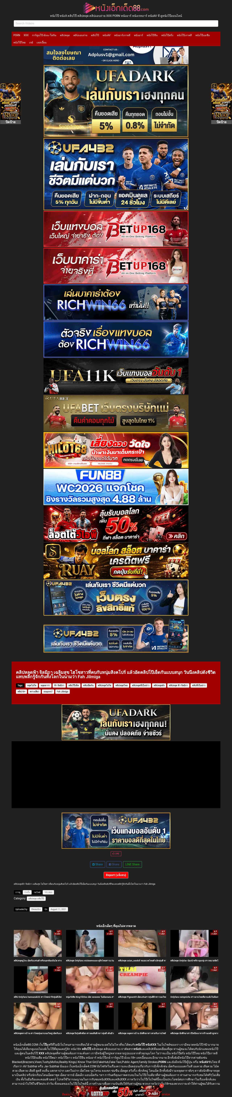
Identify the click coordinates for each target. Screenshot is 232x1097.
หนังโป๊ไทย (19, 42)
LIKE (116, 853)
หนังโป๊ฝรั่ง (167, 35)
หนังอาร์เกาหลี (122, 35)
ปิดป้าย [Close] (11, 122)
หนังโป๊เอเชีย (202, 35)
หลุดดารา (45, 685)
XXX (26, 35)
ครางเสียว (34, 691)
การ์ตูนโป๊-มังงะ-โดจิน (44, 35)
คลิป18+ (21, 691)
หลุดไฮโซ (31, 685)
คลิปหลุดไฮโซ (104, 685)
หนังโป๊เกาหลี (184, 35)
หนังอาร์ (138, 35)
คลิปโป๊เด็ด (74, 685)
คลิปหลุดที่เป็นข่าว (140, 685)
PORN (16, 35)
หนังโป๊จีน (152, 35)
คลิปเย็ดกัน (88, 685)
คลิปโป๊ (95, 35)
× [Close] (161, 1085)
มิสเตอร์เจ (36, 909)
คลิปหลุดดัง (159, 685)
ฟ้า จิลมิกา (59, 685)
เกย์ (31, 42)
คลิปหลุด (65, 35)
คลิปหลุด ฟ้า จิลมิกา (178, 685)
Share (97, 864)
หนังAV (106, 35)
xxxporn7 (48, 691)
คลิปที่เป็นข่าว (198, 685)
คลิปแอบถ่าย (80, 35)
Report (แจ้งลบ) (116, 875)
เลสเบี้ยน (42, 42)
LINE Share (132, 864)
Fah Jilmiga (62, 691)
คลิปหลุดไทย (121, 685)
